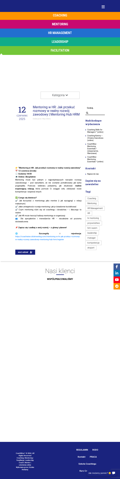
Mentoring (92, 203)
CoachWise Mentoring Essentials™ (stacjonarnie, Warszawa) (92, 148)
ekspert (90, 248)
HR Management (95, 208)
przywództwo (93, 223)
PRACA (93, 457)
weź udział (25, 252)
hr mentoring (93, 218)
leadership (92, 233)
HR (88, 213)
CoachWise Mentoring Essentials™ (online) (95, 159)
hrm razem (92, 228)
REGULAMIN (82, 450)
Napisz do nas (93, 174)
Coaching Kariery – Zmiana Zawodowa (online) (95, 138)
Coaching (91, 198)
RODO (95, 450)
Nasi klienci (60, 275)
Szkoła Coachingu (87, 464)
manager (91, 238)
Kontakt (81, 457)
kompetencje (93, 243)
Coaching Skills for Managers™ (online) (95, 131)
